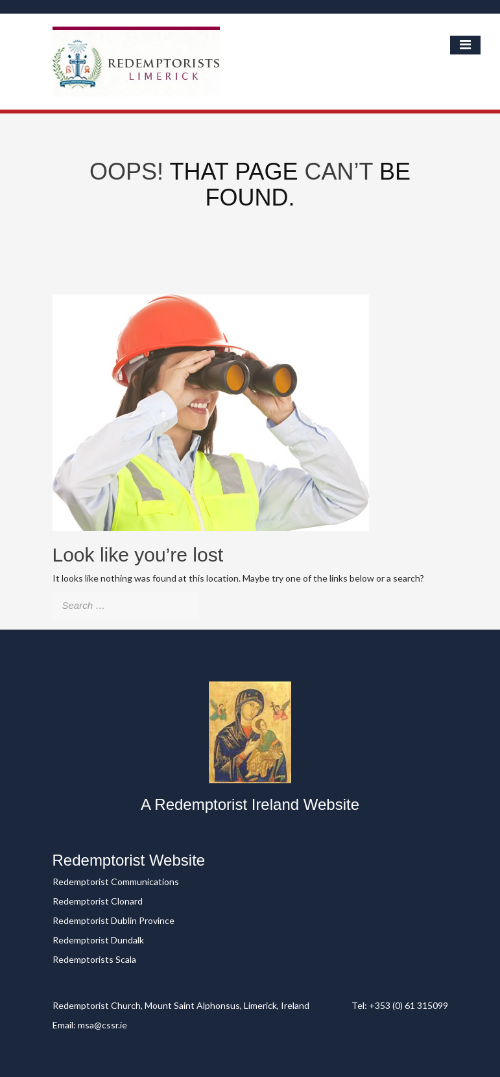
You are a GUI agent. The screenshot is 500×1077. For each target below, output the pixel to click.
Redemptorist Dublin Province (113, 920)
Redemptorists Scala (94, 959)
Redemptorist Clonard (98, 900)
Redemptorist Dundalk (98, 939)
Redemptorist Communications (116, 881)
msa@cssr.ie (102, 1024)
